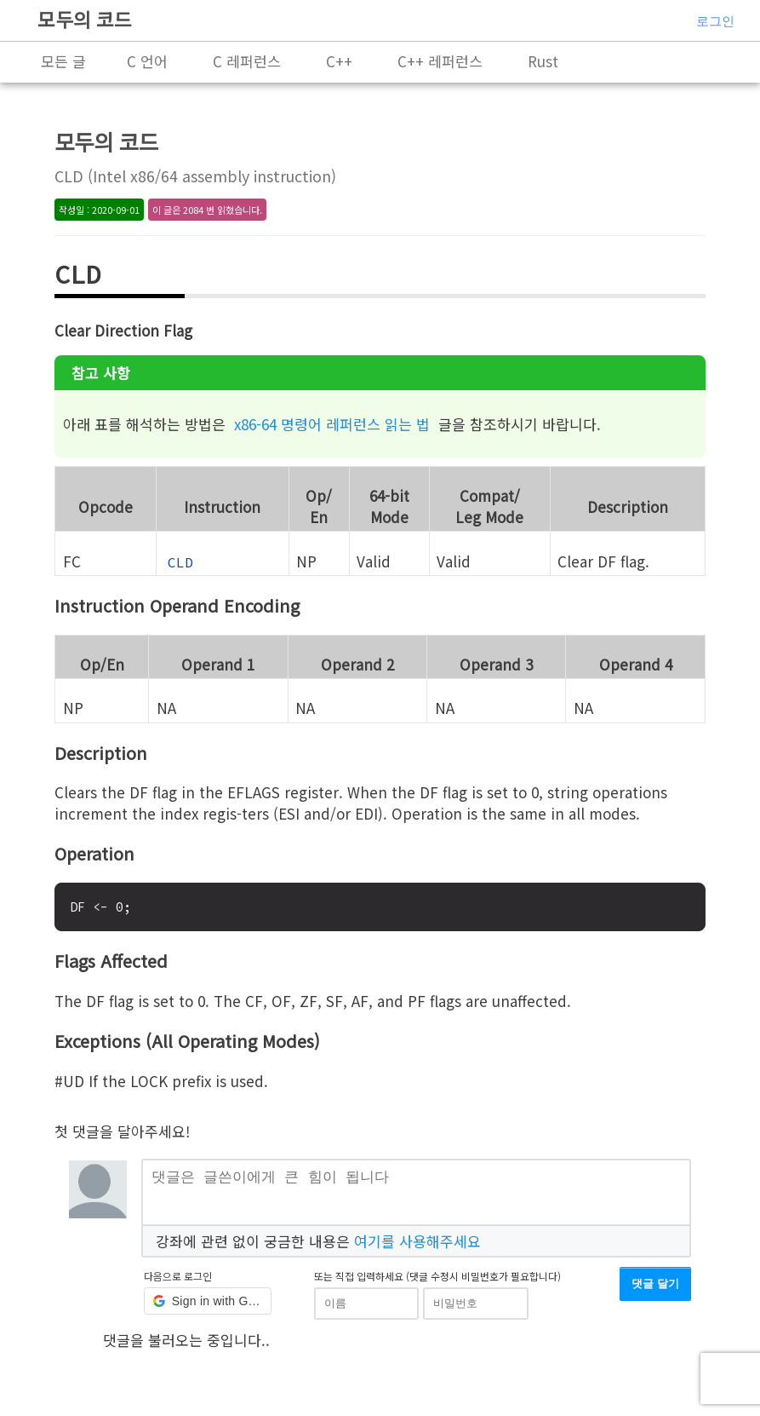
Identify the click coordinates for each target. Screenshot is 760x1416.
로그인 (715, 21)
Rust (543, 61)
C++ (339, 61)
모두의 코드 (84, 18)
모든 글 (63, 61)
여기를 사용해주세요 (417, 1247)
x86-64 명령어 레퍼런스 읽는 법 (332, 424)
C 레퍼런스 (247, 61)
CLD (180, 562)
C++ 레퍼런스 (440, 61)
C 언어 (147, 61)
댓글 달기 (655, 1290)
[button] (207, 1307)
